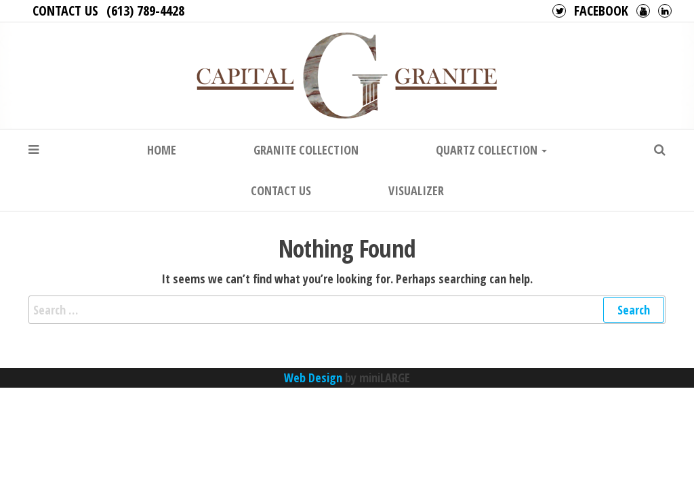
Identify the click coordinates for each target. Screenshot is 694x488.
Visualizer (416, 190)
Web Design (313, 377)
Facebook (601, 10)
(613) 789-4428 (145, 10)
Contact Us (65, 10)
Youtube (643, 11)
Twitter (559, 11)
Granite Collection (306, 150)
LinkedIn (665, 11)
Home (161, 150)
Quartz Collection (491, 150)
